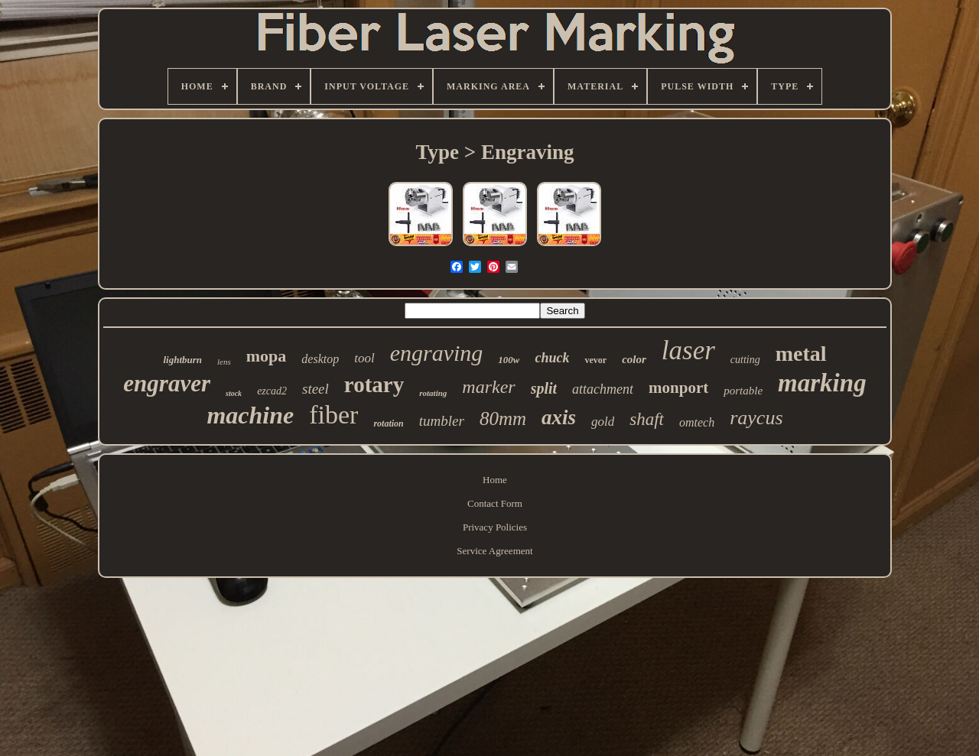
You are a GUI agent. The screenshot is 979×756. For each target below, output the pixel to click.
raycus (756, 418)
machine (250, 415)
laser (688, 350)
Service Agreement (494, 550)
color (634, 359)
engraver (166, 383)
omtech (696, 422)
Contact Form (494, 503)
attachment (602, 389)
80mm (503, 418)
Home (495, 479)
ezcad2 (272, 391)
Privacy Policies (495, 527)
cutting (745, 359)
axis (559, 417)
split (544, 388)
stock (234, 393)
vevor (595, 360)
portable (743, 390)
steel (315, 389)
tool (364, 358)
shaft (646, 419)
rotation (388, 423)
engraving (436, 352)
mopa (266, 355)
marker (488, 387)
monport (678, 387)
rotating (433, 392)
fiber (333, 415)
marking (822, 383)
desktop (320, 358)
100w (508, 359)
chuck (552, 357)
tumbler (441, 421)
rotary (374, 384)
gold (602, 421)
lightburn (182, 359)
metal (801, 353)
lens (224, 361)
